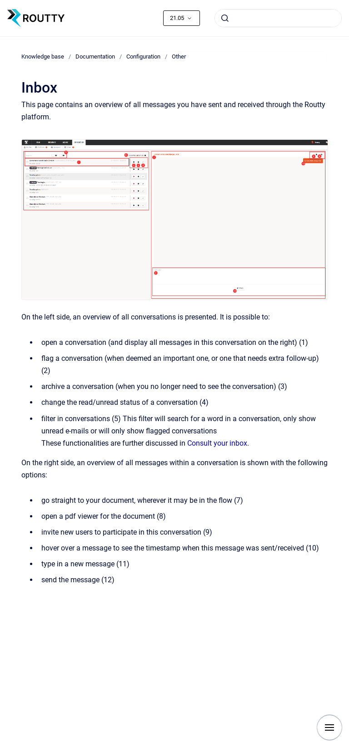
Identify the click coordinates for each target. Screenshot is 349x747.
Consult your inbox (217, 443)
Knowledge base (42, 56)
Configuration (143, 56)
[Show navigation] (329, 727)
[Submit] (225, 18)
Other (179, 56)
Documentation (95, 56)
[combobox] (278, 18)
